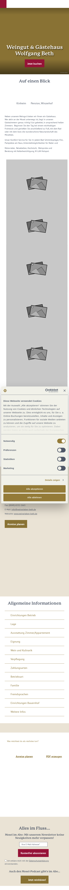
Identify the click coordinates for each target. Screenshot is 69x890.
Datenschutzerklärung (39, 860)
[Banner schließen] (65, 391)
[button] (3, 4)
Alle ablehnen (34, 497)
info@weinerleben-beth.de (24, 509)
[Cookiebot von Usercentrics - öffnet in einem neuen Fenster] (45, 391)
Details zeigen (52, 480)
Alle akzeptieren (34, 489)
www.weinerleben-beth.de (25, 513)
